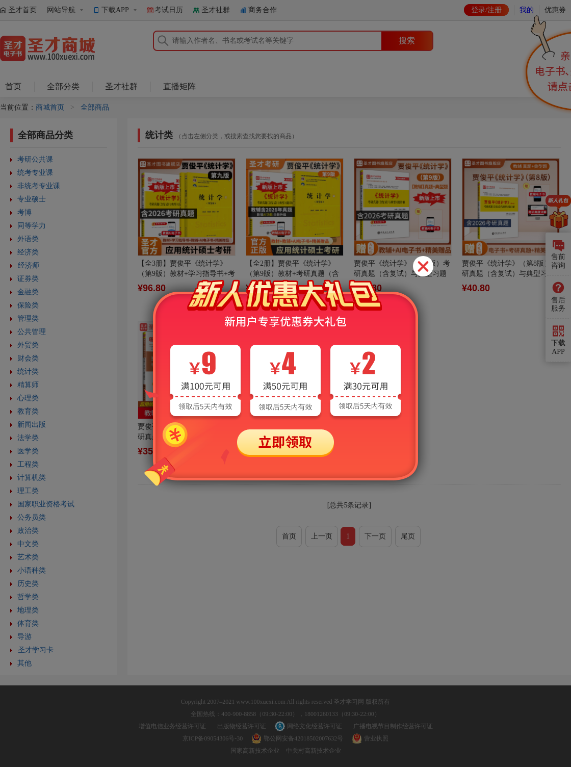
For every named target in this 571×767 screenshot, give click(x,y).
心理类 (28, 398)
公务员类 (31, 517)
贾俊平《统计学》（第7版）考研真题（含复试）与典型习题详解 (186, 437)
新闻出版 (31, 424)
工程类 (28, 464)
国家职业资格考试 (45, 504)
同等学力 (31, 225)
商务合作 (262, 10)
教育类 (28, 411)
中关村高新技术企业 (313, 750)
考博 (24, 212)
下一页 (375, 536)
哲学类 (28, 597)
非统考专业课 (38, 186)
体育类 (28, 623)
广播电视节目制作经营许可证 (393, 726)
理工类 (28, 491)
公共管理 (31, 332)
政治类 (28, 530)
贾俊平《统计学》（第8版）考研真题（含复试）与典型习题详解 (510, 274)
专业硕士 (31, 199)
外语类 (28, 239)
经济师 (28, 265)
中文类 (28, 544)
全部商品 (95, 107)
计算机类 (31, 477)
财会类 (28, 358)
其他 (24, 663)
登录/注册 (486, 10)
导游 (24, 637)
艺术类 (28, 557)
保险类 (28, 305)
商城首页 (50, 107)
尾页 (408, 536)
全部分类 (63, 86)
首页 (13, 86)
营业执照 (376, 738)
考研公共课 (35, 159)
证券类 (28, 279)
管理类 (28, 318)
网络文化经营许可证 (314, 726)
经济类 (28, 252)
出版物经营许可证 (241, 726)
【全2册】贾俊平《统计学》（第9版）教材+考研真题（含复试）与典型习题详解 (292, 274)
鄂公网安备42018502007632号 (303, 738)
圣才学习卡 (36, 650)
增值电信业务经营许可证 (172, 726)
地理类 (28, 610)
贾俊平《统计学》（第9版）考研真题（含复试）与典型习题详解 (402, 274)
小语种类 (31, 570)
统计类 (28, 371)
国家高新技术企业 (254, 750)
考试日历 (168, 10)
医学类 (28, 451)
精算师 (28, 385)
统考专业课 (35, 172)
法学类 (28, 438)
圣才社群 (215, 10)
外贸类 (28, 345)
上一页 (321, 536)
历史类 (28, 583)
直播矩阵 (179, 86)
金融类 (28, 292)
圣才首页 (22, 10)
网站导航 (61, 10)
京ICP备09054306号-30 (213, 738)
